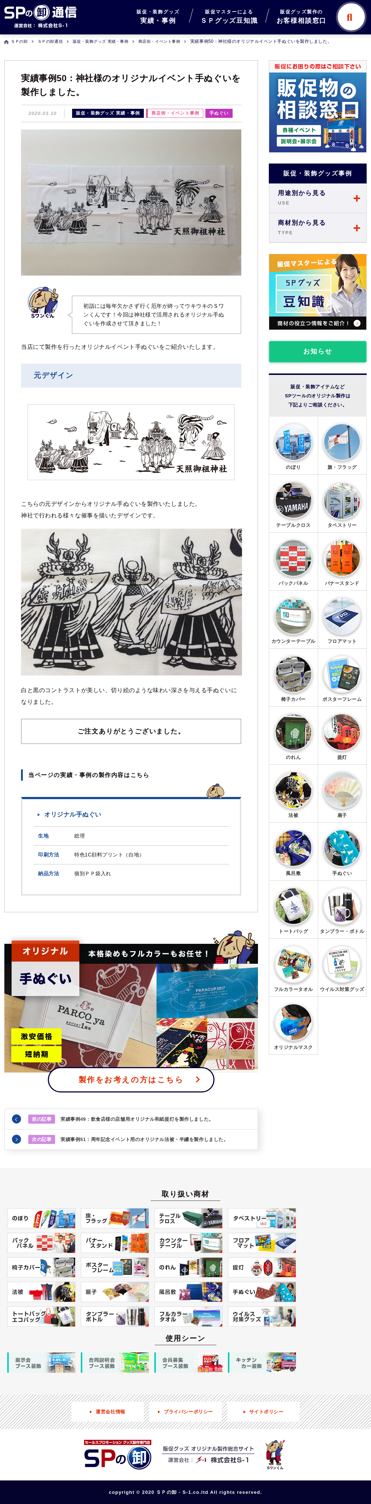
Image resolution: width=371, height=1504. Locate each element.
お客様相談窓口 (301, 15)
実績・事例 (158, 15)
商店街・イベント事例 (175, 113)
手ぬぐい (219, 113)
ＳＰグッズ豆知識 (229, 15)
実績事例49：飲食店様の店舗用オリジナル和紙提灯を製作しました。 (121, 1119)
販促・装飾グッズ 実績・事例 (108, 113)
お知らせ (317, 351)
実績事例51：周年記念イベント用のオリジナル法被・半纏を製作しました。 (128, 1139)
